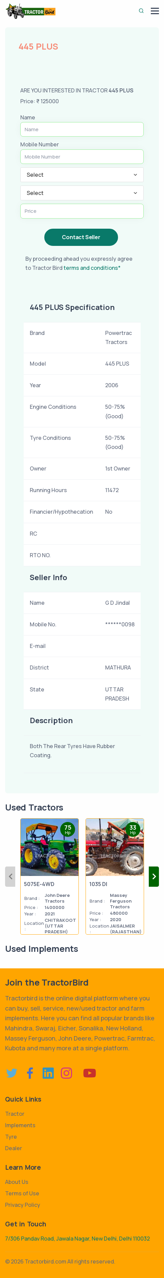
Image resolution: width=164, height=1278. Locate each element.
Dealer (13, 1148)
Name (27, 117)
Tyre (11, 1136)
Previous (10, 877)
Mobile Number (39, 144)
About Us (16, 1182)
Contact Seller (81, 237)
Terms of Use (22, 1193)
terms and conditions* (92, 268)
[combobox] (82, 174)
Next (154, 877)
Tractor (14, 1113)
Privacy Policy (22, 1205)
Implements (20, 1125)
